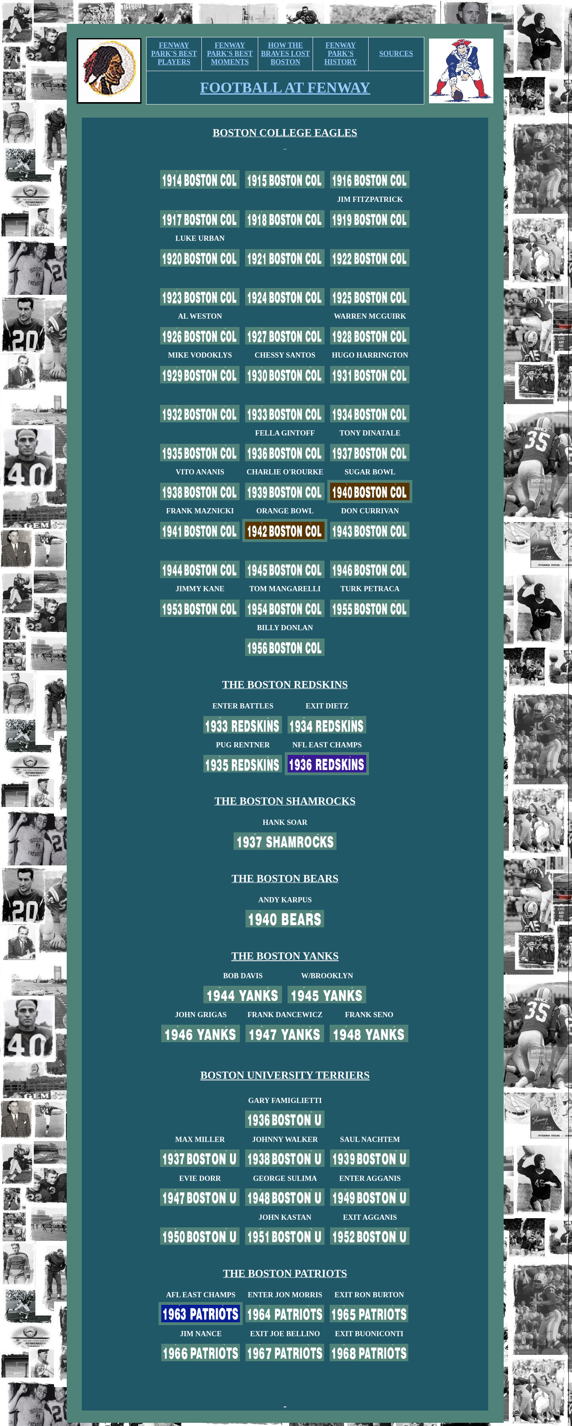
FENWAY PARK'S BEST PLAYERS (174, 53)
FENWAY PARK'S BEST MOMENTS (230, 53)
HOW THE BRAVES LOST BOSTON (285, 53)
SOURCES (396, 54)
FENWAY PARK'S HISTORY (341, 53)
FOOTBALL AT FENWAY (285, 87)
